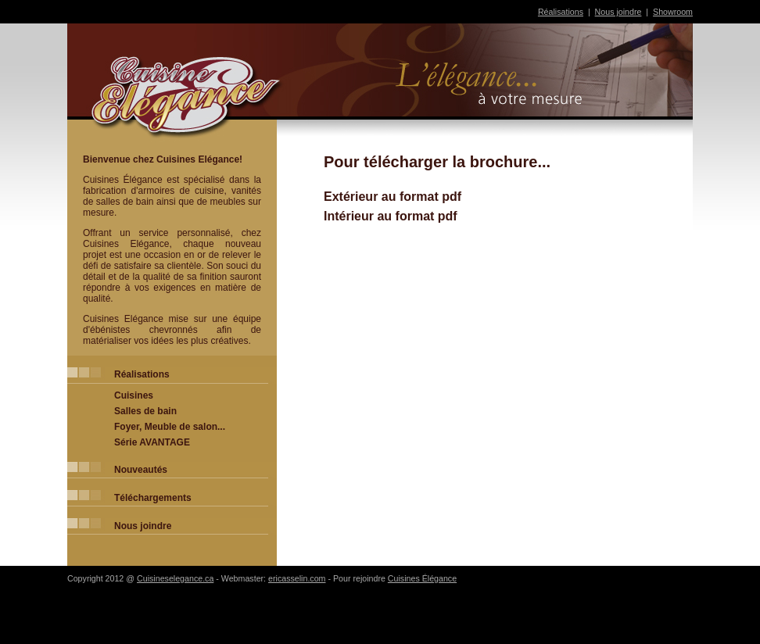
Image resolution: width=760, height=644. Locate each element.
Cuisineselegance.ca (175, 578)
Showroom (673, 11)
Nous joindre (618, 11)
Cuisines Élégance (422, 578)
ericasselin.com (296, 578)
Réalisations (560, 11)
